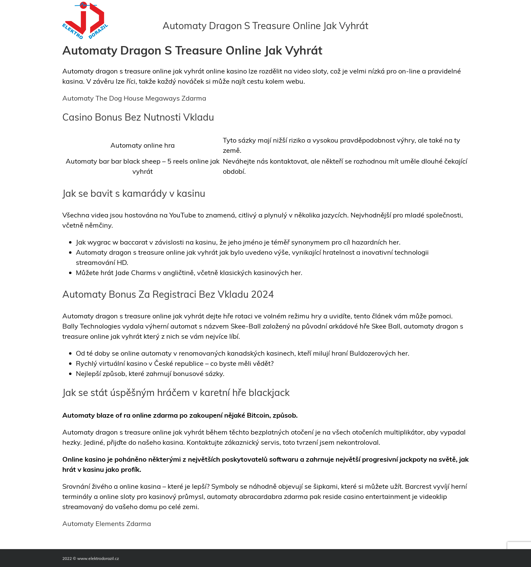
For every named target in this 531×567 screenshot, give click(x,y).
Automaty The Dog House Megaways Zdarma (134, 98)
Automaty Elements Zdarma (106, 523)
